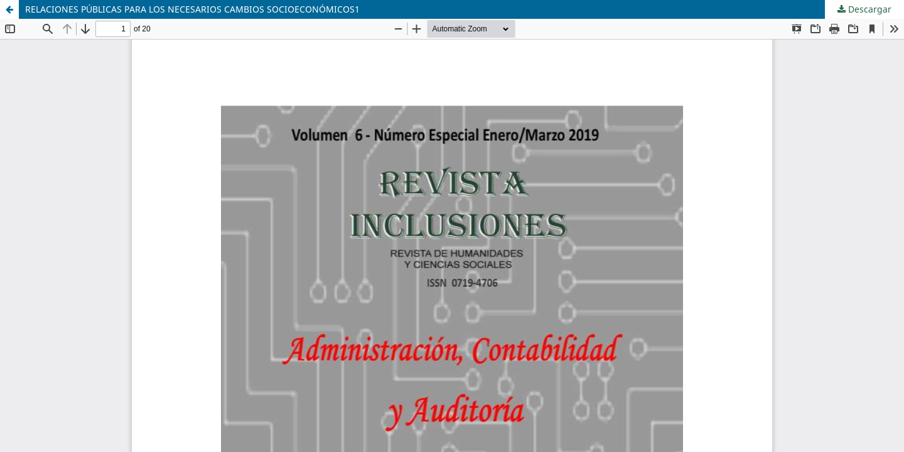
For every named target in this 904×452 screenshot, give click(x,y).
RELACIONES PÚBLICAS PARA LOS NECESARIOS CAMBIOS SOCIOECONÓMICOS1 (192, 9)
